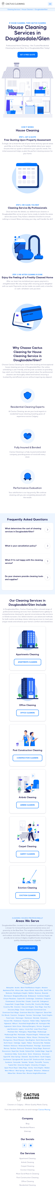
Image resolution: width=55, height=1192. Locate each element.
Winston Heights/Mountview (36, 1073)
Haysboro (25, 1021)
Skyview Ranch (34, 1056)
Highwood (7, 1023)
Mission (34, 1037)
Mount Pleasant (19, 1040)
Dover (22, 1009)
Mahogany (23, 1032)
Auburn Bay (39, 990)
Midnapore (22, 1037)
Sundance (8, 1062)
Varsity (30, 1068)
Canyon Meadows (9, 998)
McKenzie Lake (44, 1034)
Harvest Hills (8, 1021)
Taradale (25, 1062)
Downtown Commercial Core (36, 1009)
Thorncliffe (38, 1062)
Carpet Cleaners (27, 854)
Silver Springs (15, 1056)
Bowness (38, 993)
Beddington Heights (21, 993)
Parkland (7, 1045)
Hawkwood (17, 1021)
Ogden (23, 1043)
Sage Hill (49, 1051)
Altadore (45, 987)
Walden (47, 1068)
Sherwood (45, 1054)
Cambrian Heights (43, 996)
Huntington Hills (44, 1023)
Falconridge (37, 1015)
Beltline (31, 993)
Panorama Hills (38, 1043)
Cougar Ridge (19, 1004)
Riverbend (28, 1048)
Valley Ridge (23, 1068)
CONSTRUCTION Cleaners (27, 758)
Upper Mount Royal (11, 1068)
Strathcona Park (38, 1059)
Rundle (22, 1051)
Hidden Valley (35, 1021)
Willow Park (11, 1073)
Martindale (21, 1034)
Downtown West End (27, 1012)
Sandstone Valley (11, 1054)
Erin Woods (6, 1015)
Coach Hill (35, 1001)
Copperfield (9, 1004)
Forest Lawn (10, 1018)
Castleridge (30, 998)
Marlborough (42, 1032)
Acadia (17, 987)
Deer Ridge (39, 1007)
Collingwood (44, 1001)
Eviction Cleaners (27, 895)
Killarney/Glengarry (29, 1026)
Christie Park (20, 1001)
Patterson (14, 1045)
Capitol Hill (21, 998)
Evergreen (21, 1015)
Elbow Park (47, 1012)
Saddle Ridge (40, 1051)
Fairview (29, 1015)
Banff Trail (47, 990)
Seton (30, 1054)
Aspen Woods (29, 990)
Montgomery (7, 1040)
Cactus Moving (44, 1110)
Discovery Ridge (13, 1009)
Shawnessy (37, 1054)
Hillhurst (15, 1023)
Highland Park (45, 1021)
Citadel (28, 1001)
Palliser (29, 1043)
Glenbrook (28, 1018)
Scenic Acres (22, 1054)
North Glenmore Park (43, 1040)
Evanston (14, 1015)
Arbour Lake (19, 990)
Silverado (25, 1056)
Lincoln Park (29, 1029)
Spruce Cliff (28, 1059)
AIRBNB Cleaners (27, 805)
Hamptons (44, 1018)
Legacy (21, 1029)
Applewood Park (8, 990)
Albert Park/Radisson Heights (31, 987)
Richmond (20, 1048)
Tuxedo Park (12, 1065)
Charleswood (10, 1001)
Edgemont (39, 1012)
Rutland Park (29, 1051)
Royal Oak (15, 1051)
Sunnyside (16, 1062)
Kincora (39, 1026)
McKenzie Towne (11, 1037)
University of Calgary (38, 1065)
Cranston (17, 1007)
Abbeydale (10, 987)
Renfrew (13, 1048)
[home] (15, 4)
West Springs (20, 1070)
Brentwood (8, 996)
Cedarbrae (39, 998)
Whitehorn (37, 1070)
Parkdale (47, 1043)
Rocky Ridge (37, 1048)
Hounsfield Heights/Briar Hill (28, 1023)
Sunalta (48, 1059)
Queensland (46, 1045)
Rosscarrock (6, 1051)
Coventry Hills (8, 1007)
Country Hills (29, 1004)
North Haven (8, 1043)
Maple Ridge (32, 1032)
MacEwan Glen (13, 1032)
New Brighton (30, 1040)
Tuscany (46, 1062)
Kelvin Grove (17, 1026)
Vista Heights (38, 1068)
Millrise (29, 1037)
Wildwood (45, 1070)
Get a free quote (27, 55)
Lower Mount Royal (40, 1029)
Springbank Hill (17, 1059)
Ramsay (6, 1048)
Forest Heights (47, 1015)
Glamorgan (19, 1018)
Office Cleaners (27, 713)
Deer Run (47, 1007)
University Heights (24, 1065)
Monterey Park (43, 1037)
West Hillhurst (9, 1070)
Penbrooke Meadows (26, 1045)
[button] (50, 4)
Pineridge (37, 1045)
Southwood (7, 1059)
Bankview (9, 993)
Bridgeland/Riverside (20, 996)
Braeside (45, 993)
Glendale (36, 1018)
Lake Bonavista (12, 1029)
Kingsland (46, 1026)
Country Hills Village (42, 1004)
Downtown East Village (11, 1012)
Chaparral (47, 998)
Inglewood (8, 1026)
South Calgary (45, 1056)
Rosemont (46, 1048)
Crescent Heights (28, 1007)
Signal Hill (6, 1056)
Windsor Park (21, 1073)
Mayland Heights (32, 1034)
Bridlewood (32, 996)
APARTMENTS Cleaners (27, 662)
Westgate (29, 1070)
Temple (31, 1062)
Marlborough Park (11, 1034)
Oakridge (17, 1043)
